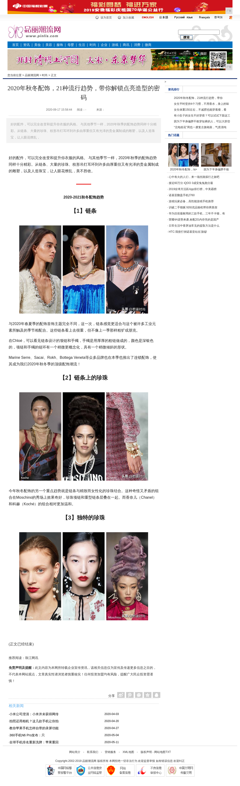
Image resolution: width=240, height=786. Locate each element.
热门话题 (173, 135)
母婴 (71, 45)
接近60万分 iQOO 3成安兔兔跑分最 (191, 183)
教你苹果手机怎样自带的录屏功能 (34, 728)
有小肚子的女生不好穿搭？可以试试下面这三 (202, 115)
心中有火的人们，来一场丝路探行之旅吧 (194, 177)
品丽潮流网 (32, 75)
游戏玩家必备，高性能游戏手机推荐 (191, 201)
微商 (148, 45)
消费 (137, 45)
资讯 (26, 45)
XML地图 (128, 752)
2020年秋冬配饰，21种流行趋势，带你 (198, 98)
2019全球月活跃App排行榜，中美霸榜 (193, 189)
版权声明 (146, 752)
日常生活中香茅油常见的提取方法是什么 (194, 225)
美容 (48, 45)
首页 (15, 45)
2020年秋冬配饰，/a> (183, 169)
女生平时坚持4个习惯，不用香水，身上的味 (201, 103)
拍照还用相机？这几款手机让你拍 (34, 721)
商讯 (126, 45)
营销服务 (110, 752)
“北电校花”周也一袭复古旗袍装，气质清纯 (200, 127)
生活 (82, 45)
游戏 (115, 45)
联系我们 (92, 752)
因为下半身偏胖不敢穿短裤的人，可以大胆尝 (202, 121)
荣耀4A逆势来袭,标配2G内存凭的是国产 (194, 219)
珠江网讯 (31, 658)
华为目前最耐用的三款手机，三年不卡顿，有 (197, 213)
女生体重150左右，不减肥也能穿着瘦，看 (200, 109)
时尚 (93, 45)
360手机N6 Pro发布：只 (27, 735)
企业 (104, 45)
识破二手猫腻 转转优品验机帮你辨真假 (193, 207)
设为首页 (106, 17)
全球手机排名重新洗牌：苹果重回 (34, 742)
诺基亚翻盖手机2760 (182, 195)
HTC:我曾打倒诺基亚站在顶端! (188, 231)
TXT (168, 752)
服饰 (59, 45)
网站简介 (74, 752)
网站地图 (159, 752)
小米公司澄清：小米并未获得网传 (34, 714)
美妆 (37, 45)
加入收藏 (128, 17)
